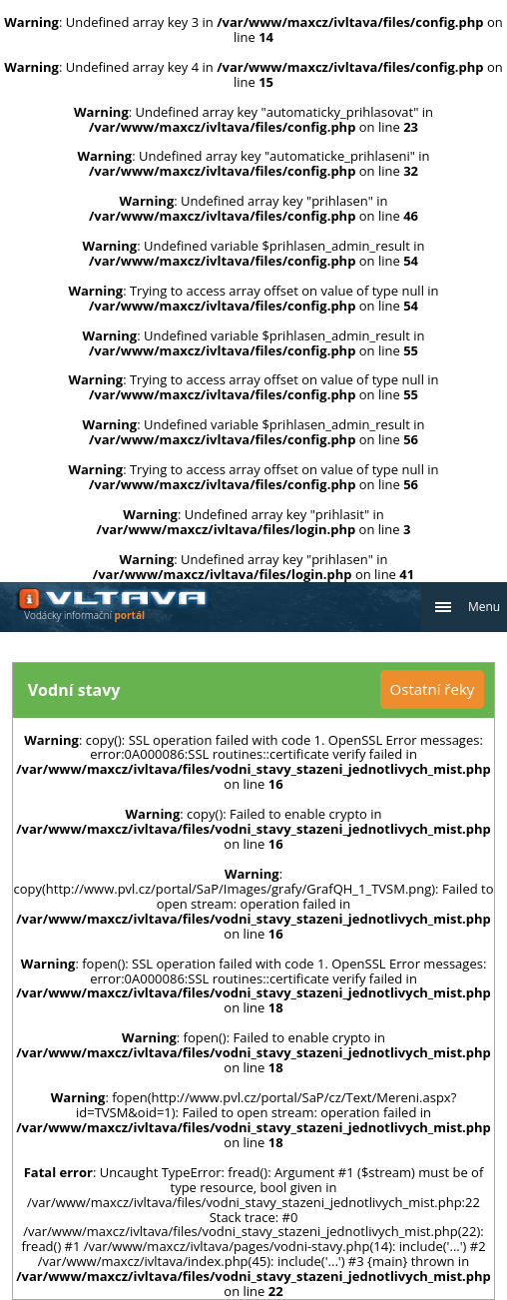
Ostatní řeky (432, 689)
